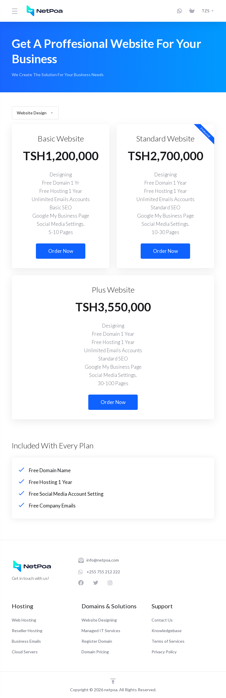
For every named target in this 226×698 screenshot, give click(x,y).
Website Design (35, 112)
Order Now (60, 251)
